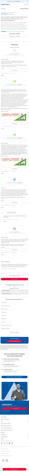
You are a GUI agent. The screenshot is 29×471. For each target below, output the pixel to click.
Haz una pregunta (24, 8)
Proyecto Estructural (6, 290)
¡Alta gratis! (18, 1)
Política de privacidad (6, 451)
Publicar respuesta (14, 279)
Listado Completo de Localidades (6, 430)
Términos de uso (5, 448)
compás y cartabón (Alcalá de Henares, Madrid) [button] (12, 85)
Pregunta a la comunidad (14, 36)
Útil (2, 75)
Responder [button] (14, 70)
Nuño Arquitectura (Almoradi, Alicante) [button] (12, 55)
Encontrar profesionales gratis (14, 341)
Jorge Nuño (11, 53)
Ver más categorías (14, 332)
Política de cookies (5, 453)
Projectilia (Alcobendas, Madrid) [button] (12, 233)
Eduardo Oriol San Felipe (12, 182)
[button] (14, 417)
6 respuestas (3, 31)
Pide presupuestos (14, 469)
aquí (22, 346)
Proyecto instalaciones (7, 293)
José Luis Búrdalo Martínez (12, 84)
